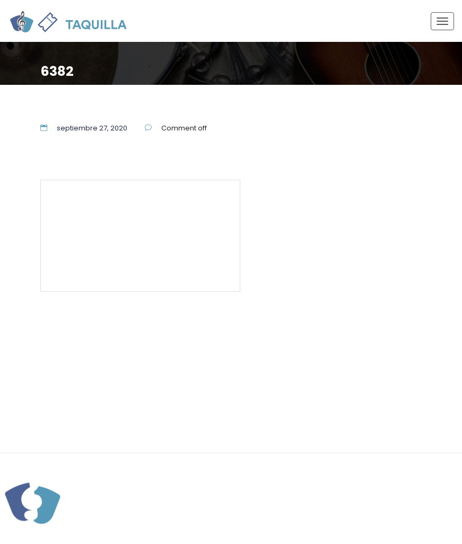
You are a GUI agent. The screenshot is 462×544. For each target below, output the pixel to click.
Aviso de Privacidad (188, 250)
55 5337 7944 (198, 202)
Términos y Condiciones (101, 250)
